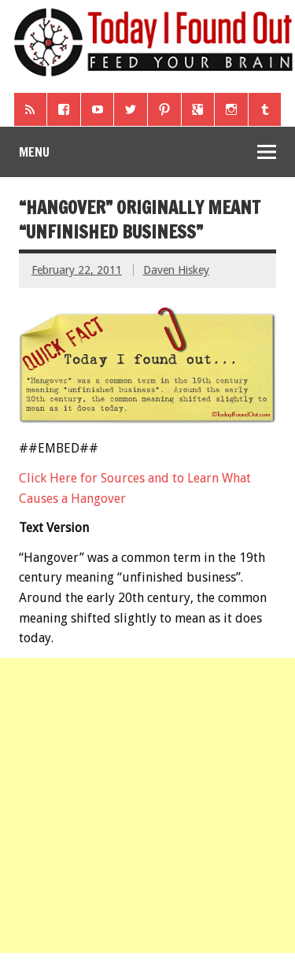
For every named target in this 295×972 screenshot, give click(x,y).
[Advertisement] (147, 805)
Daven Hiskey (176, 270)
